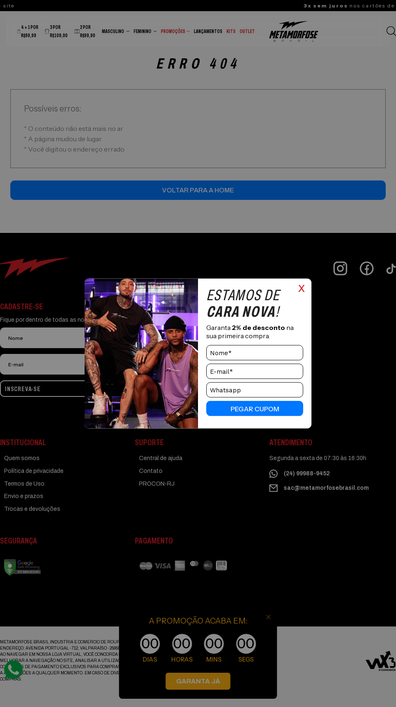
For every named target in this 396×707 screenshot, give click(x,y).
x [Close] (301, 287)
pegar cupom (255, 408)
